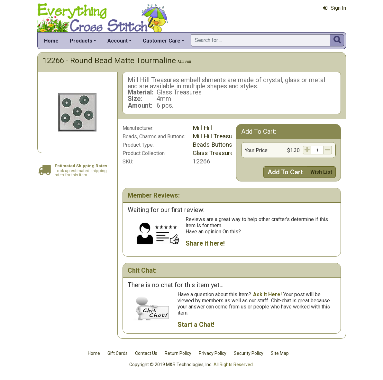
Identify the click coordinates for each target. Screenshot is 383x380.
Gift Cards (117, 353)
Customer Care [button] (161, 41)
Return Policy (178, 353)
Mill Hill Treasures (217, 136)
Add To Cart (285, 172)
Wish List (321, 172)
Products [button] (81, 41)
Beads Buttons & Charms (226, 144)
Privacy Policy (212, 353)
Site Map (280, 353)
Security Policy (248, 353)
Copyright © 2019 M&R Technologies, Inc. (170, 364)
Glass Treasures (215, 153)
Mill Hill (184, 61)
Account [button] (117, 41)
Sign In (334, 8)
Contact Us (146, 353)
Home (51, 41)
